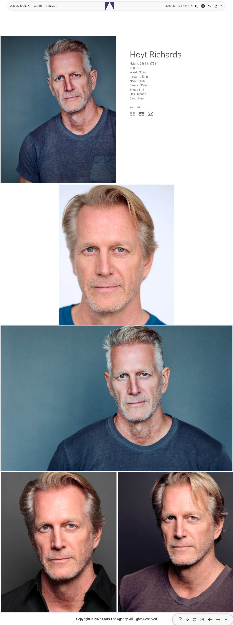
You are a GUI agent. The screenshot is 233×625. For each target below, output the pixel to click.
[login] (185, 6)
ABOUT (38, 5)
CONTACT (51, 5)
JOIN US (170, 5)
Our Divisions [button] (18, 5)
